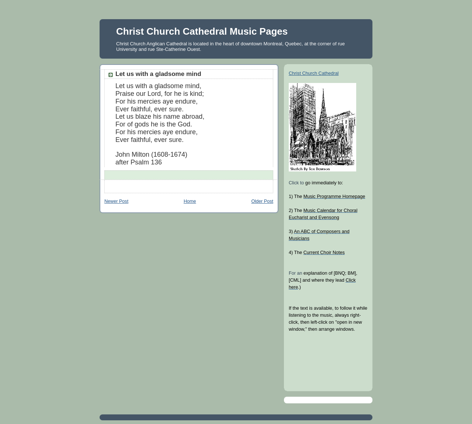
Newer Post (116, 201)
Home (190, 201)
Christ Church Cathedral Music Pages (202, 31)
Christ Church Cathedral (314, 73)
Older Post (262, 201)
